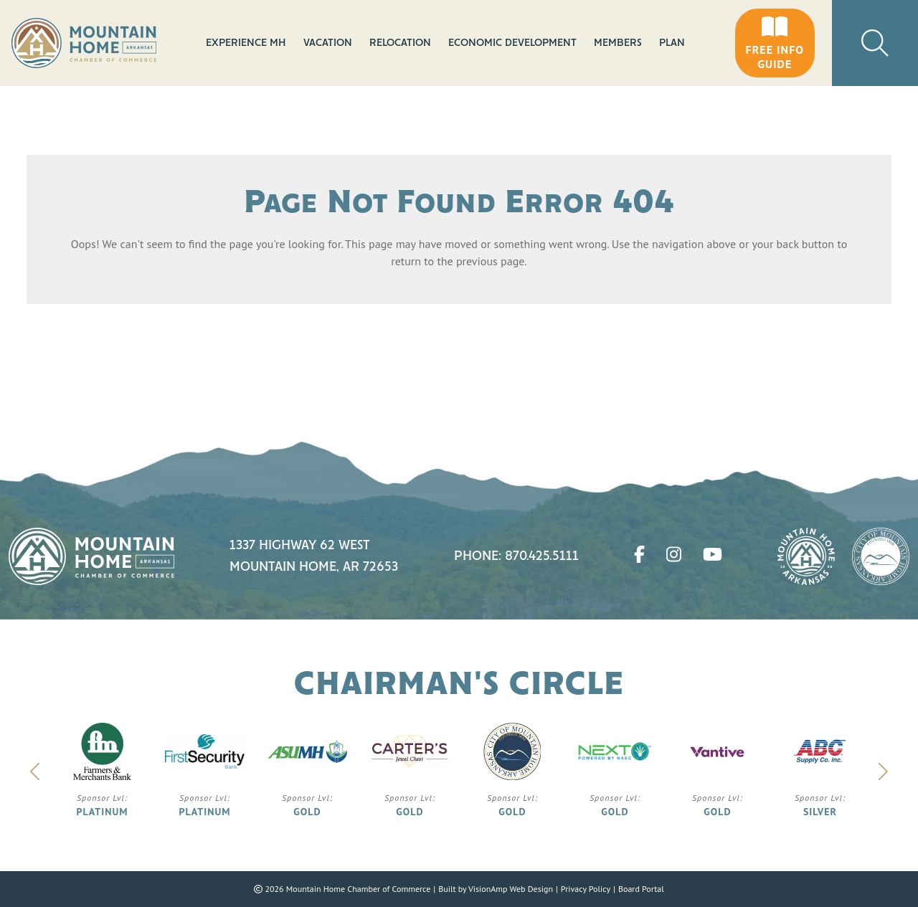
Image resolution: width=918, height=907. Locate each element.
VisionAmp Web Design (510, 888)
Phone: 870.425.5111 (516, 556)
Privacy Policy (585, 888)
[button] (775, 43)
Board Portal (641, 888)
